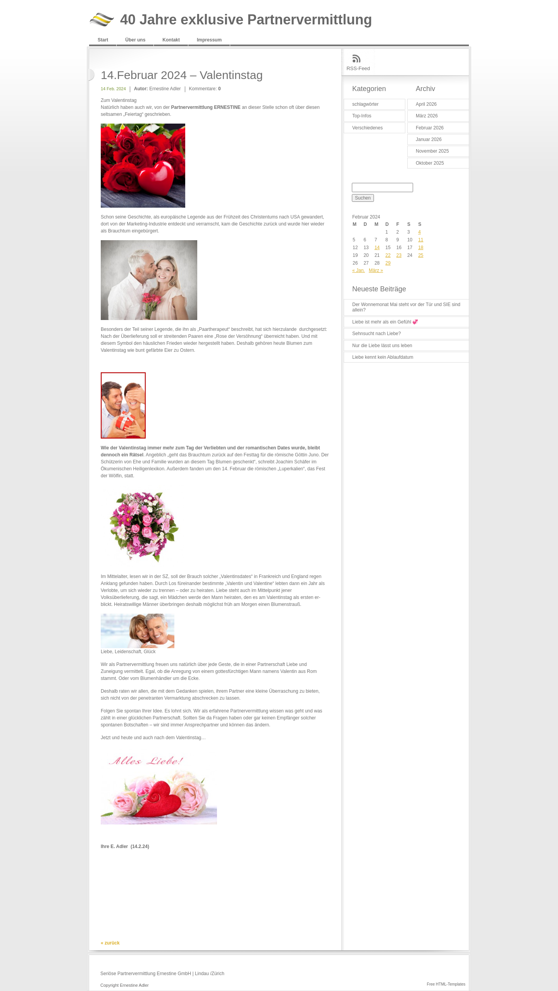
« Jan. (358, 270)
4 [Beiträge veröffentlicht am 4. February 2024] (419, 232)
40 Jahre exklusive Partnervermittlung (246, 20)
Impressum (209, 40)
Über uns (135, 40)
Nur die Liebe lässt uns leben (382, 345)
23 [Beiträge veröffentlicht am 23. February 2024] (398, 255)
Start (103, 40)
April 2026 (426, 104)
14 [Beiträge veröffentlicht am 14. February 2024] (376, 247)
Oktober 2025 (430, 163)
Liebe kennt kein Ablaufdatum (382, 357)
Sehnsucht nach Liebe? (376, 333)
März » (376, 270)
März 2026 (427, 116)
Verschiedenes (367, 128)
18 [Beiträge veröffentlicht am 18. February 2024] (420, 247)
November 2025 (432, 151)
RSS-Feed (358, 68)
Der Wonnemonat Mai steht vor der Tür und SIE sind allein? (406, 307)
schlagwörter (365, 104)
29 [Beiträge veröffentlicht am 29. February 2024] (388, 263)
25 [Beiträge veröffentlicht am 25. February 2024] (420, 255)
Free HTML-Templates (446, 984)
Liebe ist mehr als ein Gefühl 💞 (385, 322)
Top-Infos (361, 116)
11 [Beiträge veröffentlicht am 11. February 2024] (420, 240)
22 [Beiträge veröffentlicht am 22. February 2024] (388, 255)
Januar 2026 (429, 139)
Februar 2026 (430, 128)
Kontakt (171, 40)
